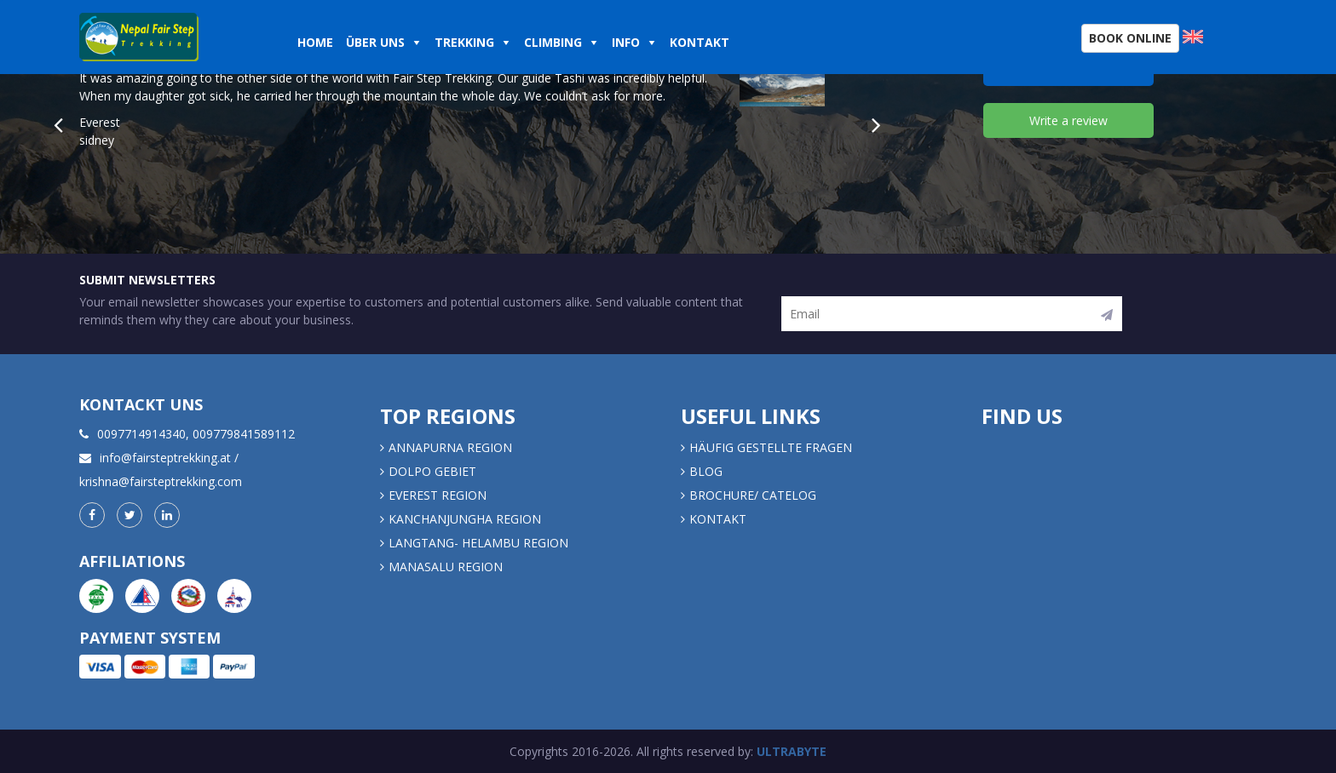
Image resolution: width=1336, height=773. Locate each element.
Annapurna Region (450, 447)
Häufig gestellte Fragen (770, 447)
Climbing (553, 42)
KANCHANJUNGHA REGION (465, 519)
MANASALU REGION (446, 566)
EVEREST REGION (438, 495)
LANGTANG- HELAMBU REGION (478, 543)
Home (315, 42)
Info (626, 42)
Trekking (464, 42)
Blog (706, 471)
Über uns (375, 42)
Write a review (1068, 120)
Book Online (1130, 38)
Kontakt (701, 42)
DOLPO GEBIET (432, 471)
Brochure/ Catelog (752, 495)
